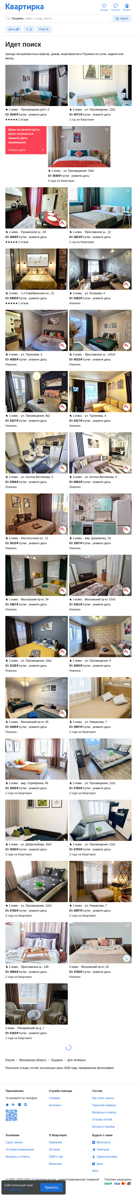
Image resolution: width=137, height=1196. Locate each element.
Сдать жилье (14, 1142)
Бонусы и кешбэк (103, 1126)
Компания (55, 1142)
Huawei (19, 1104)
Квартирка (27, 7)
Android (13, 1104)
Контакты (55, 1105)
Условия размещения (20, 1149)
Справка (54, 1098)
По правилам (13, 1188)
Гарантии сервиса (104, 1105)
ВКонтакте (103, 1142)
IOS (7, 1104)
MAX (95, 1170)
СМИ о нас (56, 1156)
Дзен (100, 1163)
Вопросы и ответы (104, 1112)
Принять (52, 1187)
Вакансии (55, 1163)
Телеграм (103, 1149)
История (54, 1149)
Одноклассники (107, 1156)
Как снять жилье (103, 1098)
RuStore (25, 1104)
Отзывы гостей (102, 1119)
